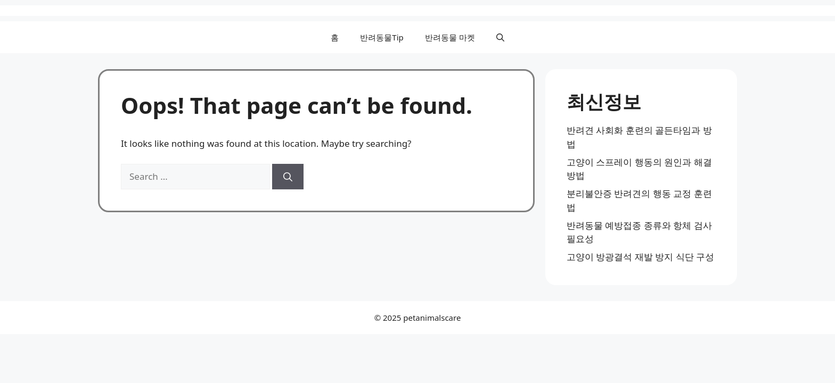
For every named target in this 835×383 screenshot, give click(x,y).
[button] (500, 37)
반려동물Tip (381, 37)
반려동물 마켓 (450, 37)
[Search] (288, 176)
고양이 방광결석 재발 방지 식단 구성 (640, 257)
